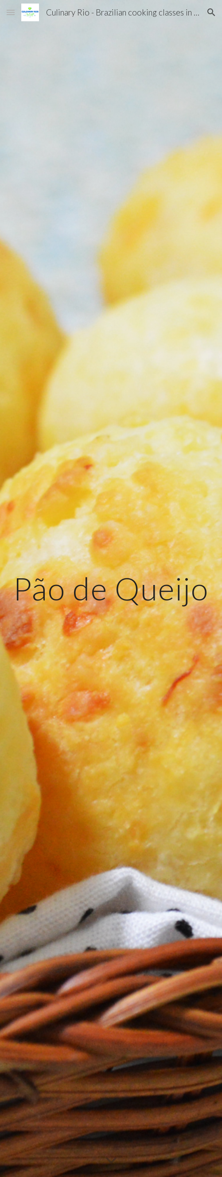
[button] (10, 12)
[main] (111, 588)
